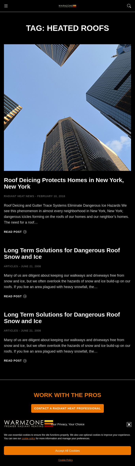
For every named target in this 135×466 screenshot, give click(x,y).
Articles (11, 266)
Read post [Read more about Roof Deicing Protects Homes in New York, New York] (15, 231)
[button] (129, 424)
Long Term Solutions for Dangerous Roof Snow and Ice (62, 253)
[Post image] (67, 107)
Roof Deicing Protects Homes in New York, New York (64, 183)
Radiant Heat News (19, 196)
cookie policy (28, 438)
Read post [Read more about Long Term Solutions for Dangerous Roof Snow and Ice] (15, 296)
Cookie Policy (65, 460)
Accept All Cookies (67, 450)
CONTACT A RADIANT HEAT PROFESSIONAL (67, 408)
